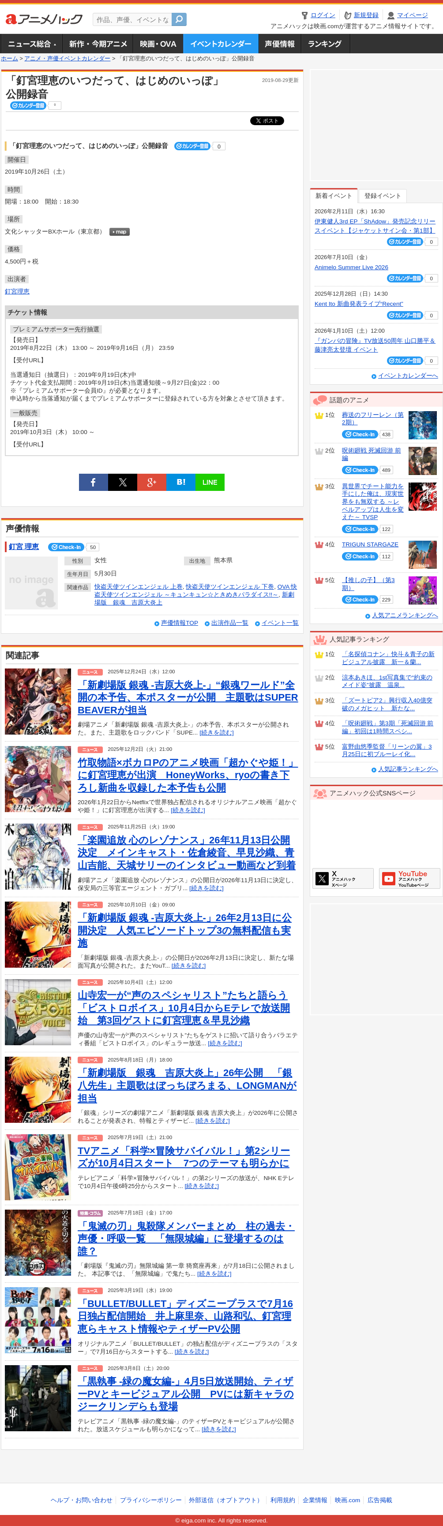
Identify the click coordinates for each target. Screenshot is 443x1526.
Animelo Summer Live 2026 (351, 267)
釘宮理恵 (17, 291)
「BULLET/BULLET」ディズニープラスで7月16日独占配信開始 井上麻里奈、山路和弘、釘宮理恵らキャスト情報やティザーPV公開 (185, 1316)
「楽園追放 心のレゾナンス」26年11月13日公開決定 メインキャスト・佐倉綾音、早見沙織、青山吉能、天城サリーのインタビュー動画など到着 (187, 853)
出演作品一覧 (229, 623)
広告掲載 (380, 1500)
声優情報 (280, 43)
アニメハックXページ (343, 878)
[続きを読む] (216, 732)
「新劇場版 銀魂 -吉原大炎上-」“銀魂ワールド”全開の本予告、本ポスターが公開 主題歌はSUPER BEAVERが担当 (188, 697)
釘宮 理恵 (24, 546)
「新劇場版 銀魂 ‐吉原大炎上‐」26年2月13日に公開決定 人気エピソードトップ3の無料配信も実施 (185, 930)
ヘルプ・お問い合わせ (82, 1500)
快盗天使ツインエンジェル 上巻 (138, 586)
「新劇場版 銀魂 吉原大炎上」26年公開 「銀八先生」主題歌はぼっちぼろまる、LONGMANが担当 (187, 1085)
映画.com (347, 1500)
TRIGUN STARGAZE (370, 544)
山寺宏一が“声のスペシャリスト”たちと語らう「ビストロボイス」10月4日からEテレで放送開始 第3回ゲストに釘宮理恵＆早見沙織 (184, 1008)
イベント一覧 (280, 623)
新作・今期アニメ (98, 43)
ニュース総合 (32, 43)
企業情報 (315, 1500)
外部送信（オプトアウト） (226, 1500)
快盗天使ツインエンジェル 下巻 (230, 586)
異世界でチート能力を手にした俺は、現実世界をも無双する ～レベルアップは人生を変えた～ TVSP (373, 502)
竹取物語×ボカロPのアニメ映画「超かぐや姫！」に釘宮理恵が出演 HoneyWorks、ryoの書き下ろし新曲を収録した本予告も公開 (188, 775)
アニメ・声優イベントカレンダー (221, 43)
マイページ (412, 15)
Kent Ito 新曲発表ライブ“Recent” (359, 304)
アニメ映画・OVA (158, 43)
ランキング (326, 43)
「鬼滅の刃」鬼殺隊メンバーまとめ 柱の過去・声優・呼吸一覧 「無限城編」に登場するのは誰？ (186, 1239)
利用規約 (282, 1500)
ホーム (9, 59)
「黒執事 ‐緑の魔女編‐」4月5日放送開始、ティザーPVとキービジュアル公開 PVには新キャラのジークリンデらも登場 (186, 1394)
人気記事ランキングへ (408, 769)
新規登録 (366, 15)
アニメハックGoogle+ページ (409, 878)
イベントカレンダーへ (408, 375)
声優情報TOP (179, 623)
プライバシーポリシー (151, 1500)
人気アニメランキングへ (405, 615)
